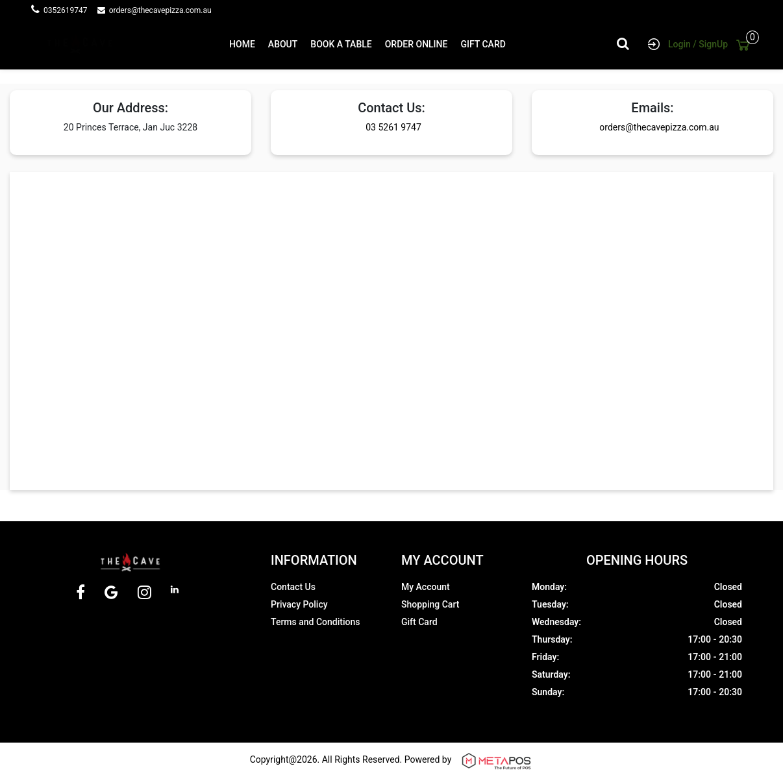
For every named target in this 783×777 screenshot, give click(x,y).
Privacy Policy (299, 604)
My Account (425, 587)
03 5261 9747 (398, 127)
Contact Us (293, 587)
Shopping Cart (430, 604)
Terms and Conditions (315, 622)
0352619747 (69, 10)
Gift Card (419, 622)
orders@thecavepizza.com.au (160, 10)
